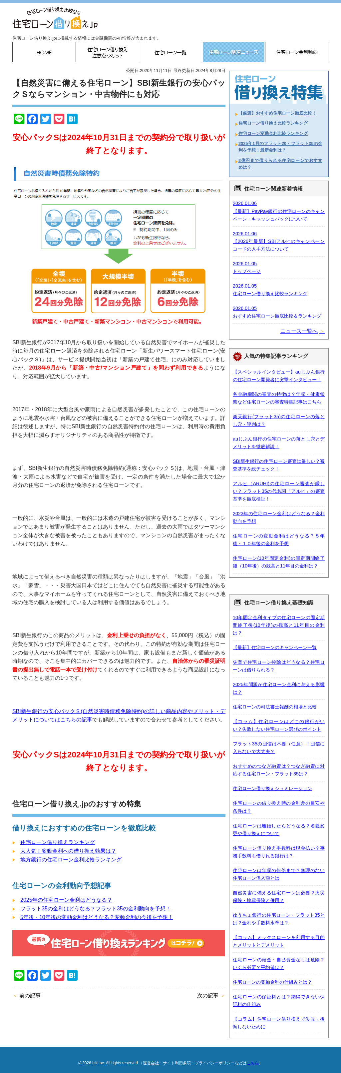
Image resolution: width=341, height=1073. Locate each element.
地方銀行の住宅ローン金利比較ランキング (71, 859)
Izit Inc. (98, 1063)
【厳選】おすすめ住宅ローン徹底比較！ (277, 113)
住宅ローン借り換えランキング (57, 842)
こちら (253, 1063)
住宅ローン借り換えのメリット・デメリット (107, 52)
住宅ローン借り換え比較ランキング (273, 123)
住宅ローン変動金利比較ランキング (273, 133)
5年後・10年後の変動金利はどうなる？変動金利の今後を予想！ (96, 917)
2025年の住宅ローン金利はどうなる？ (66, 900)
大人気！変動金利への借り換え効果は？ (68, 851)
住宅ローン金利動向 (296, 52)
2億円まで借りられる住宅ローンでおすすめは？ (280, 164)
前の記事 (30, 995)
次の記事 (207, 995)
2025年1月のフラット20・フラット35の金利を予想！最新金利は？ (280, 147)
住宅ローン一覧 (170, 52)
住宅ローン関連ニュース (233, 52)
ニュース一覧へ (299, 331)
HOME (44, 52)
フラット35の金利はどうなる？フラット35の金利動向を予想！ (95, 908)
